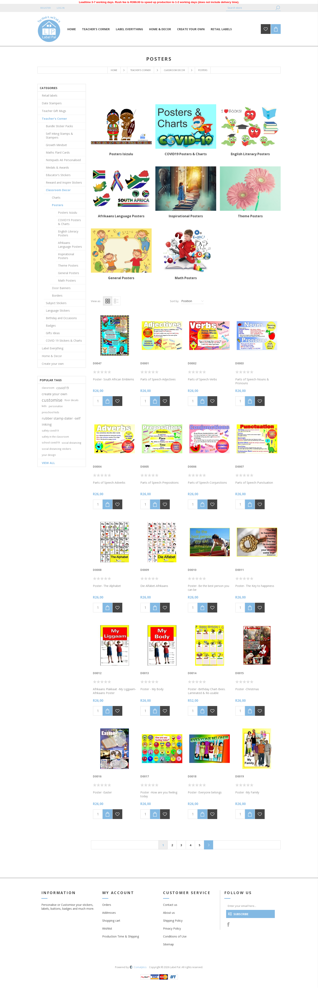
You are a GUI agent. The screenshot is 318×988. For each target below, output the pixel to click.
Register (45, 7)
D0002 (192, 363)
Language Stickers (58, 310)
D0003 (239, 363)
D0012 (97, 673)
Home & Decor (52, 356)
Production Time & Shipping (120, 936)
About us (169, 913)
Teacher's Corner (140, 70)
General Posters (121, 278)
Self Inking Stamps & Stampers (59, 135)
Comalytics (138, 967)
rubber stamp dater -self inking (61, 421)
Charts (56, 197)
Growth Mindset (56, 145)
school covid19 (51, 442)
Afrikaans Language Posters (121, 216)
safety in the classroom (55, 436)
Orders (106, 905)
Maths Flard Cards (58, 152)
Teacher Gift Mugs (54, 111)
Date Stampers (52, 103)
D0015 (239, 673)
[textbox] (250, 8)
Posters (57, 205)
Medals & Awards (57, 167)
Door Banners (61, 288)
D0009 (144, 570)
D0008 (97, 570)
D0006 (192, 466)
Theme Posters (250, 216)
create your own (54, 394)
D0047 (97, 363)
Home (114, 70)
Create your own (53, 364)
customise (52, 400)
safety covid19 (50, 430)
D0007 (239, 466)
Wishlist (107, 928)
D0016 (97, 776)
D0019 (239, 776)
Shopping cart (111, 920)
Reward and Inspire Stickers (64, 182)
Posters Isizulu (121, 154)
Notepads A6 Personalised (63, 160)
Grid (107, 301)
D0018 (192, 776)
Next (208, 844)
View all (48, 463)
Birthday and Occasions (61, 318)
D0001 (144, 363)
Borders (57, 295)
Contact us (170, 905)
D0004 (97, 466)
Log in (60, 7)
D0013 (144, 673)
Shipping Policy (173, 920)
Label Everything (52, 348)
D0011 (239, 570)
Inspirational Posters (186, 216)
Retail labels (49, 95)
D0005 (144, 466)
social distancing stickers (56, 448)
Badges (51, 325)
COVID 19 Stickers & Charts (64, 340)
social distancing (71, 442)
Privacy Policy (172, 928)
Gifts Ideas (53, 333)
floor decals (71, 400)
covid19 (62, 387)
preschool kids (50, 412)
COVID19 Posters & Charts (186, 154)
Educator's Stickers (58, 175)
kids (44, 406)
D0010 (192, 570)
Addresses (109, 913)
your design (49, 454)
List (116, 301)
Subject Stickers (56, 303)
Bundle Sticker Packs (59, 126)
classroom (48, 388)
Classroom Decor (174, 70)
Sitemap (168, 944)
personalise (56, 406)
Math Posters (186, 278)
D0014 (192, 673)
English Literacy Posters (250, 154)
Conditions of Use (175, 936)
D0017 (144, 776)
